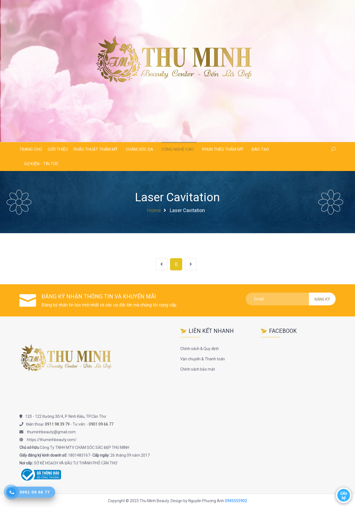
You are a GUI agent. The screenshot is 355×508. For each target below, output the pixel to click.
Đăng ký (322, 299)
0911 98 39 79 (57, 424)
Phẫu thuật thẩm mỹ (95, 149)
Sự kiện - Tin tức (41, 163)
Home (154, 210)
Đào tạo (260, 149)
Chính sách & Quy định (199, 348)
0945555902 (236, 501)
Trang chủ (30, 149)
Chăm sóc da (139, 149)
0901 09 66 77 (101, 424)
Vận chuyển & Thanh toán (202, 359)
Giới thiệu (58, 149)
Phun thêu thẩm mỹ (222, 149)
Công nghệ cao (177, 149)
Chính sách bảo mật (197, 369)
